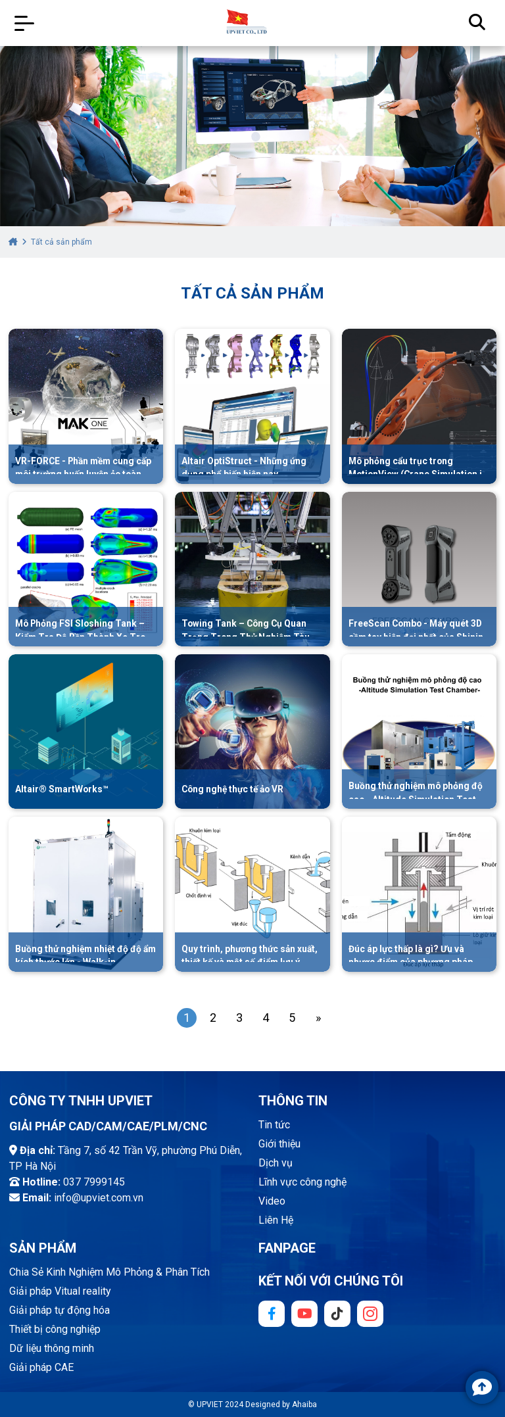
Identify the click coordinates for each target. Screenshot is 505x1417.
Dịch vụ (275, 1163)
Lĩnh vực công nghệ (302, 1182)
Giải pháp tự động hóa (59, 1310)
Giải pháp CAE (41, 1367)
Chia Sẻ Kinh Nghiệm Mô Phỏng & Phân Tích (109, 1272)
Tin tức (274, 1124)
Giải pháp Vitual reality (60, 1291)
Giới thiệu (279, 1144)
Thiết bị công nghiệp (55, 1329)
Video (271, 1201)
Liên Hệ (275, 1220)
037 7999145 (94, 1182)
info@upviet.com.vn (98, 1197)
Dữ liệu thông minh (51, 1348)
